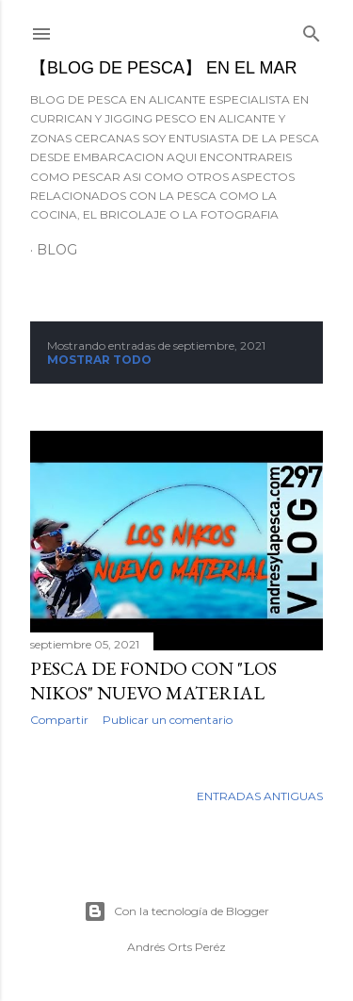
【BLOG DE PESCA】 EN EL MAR (163, 67)
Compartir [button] (59, 720)
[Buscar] (311, 29)
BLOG (57, 249)
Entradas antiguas (260, 796)
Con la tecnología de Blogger (176, 911)
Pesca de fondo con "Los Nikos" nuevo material (153, 680)
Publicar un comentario (168, 720)
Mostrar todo (99, 360)
